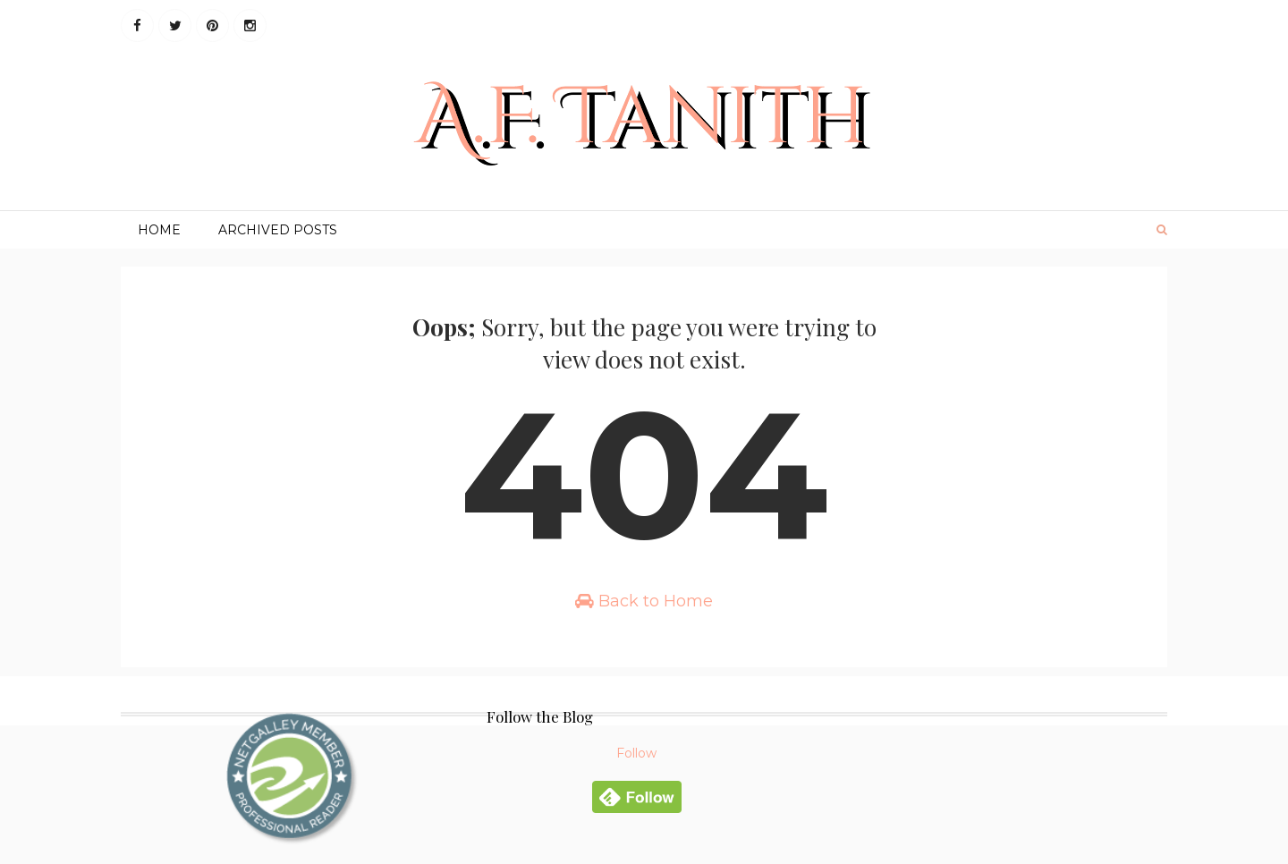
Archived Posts (277, 230)
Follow (636, 753)
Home (159, 230)
